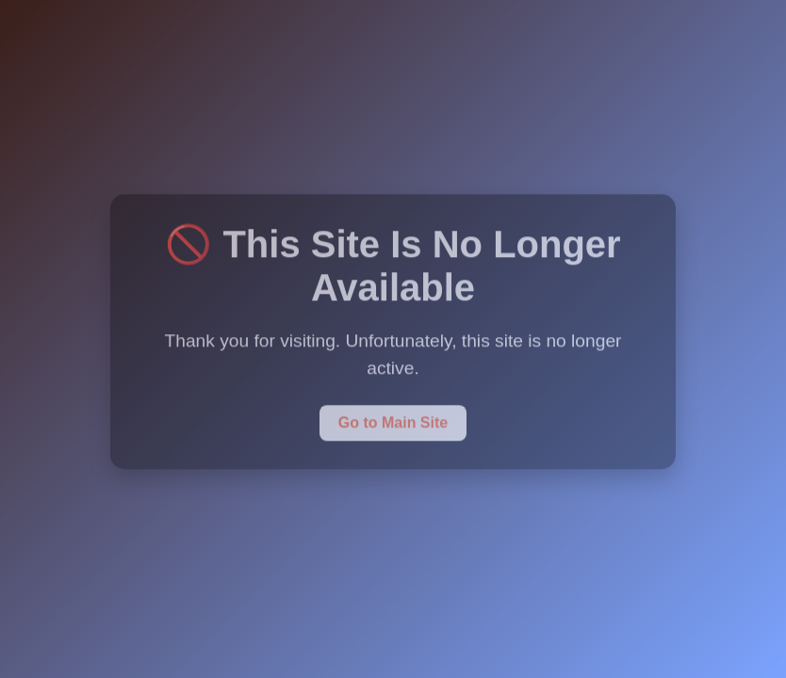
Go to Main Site (393, 421)
